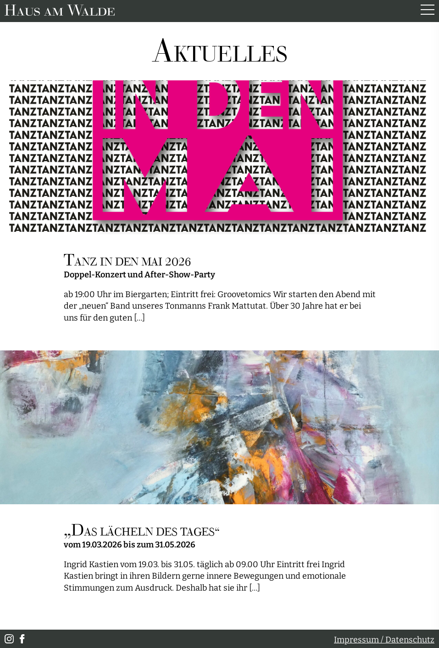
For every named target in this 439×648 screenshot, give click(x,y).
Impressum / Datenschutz (384, 640)
